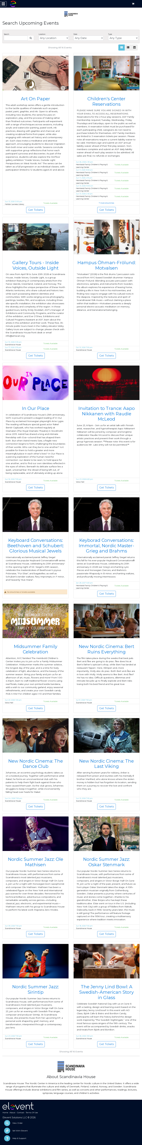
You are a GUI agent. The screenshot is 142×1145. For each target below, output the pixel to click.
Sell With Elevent (20, 1130)
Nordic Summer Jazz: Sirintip (35, 989)
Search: (6, 34)
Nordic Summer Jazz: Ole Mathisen (35, 862)
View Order (17, 1123)
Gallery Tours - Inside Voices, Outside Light (35, 265)
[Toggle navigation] (3, 3)
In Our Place (35, 408)
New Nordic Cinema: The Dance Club (35, 763)
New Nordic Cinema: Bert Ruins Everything (106, 649)
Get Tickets (35, 209)
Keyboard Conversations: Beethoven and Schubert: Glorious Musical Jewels (35, 546)
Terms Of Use (32, 1112)
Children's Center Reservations (106, 101)
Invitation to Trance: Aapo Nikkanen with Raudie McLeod (106, 414)
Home (5, 1112)
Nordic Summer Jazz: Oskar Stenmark (106, 862)
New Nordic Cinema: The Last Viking (106, 763)
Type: (110, 34)
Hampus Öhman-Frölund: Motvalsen (106, 265)
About (12, 1112)
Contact (20, 1112)
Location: (42, 34)
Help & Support (19, 1138)
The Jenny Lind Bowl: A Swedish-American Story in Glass (106, 992)
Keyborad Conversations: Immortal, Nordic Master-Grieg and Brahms (106, 546)
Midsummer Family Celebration (35, 649)
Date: (75, 34)
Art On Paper (35, 98)
